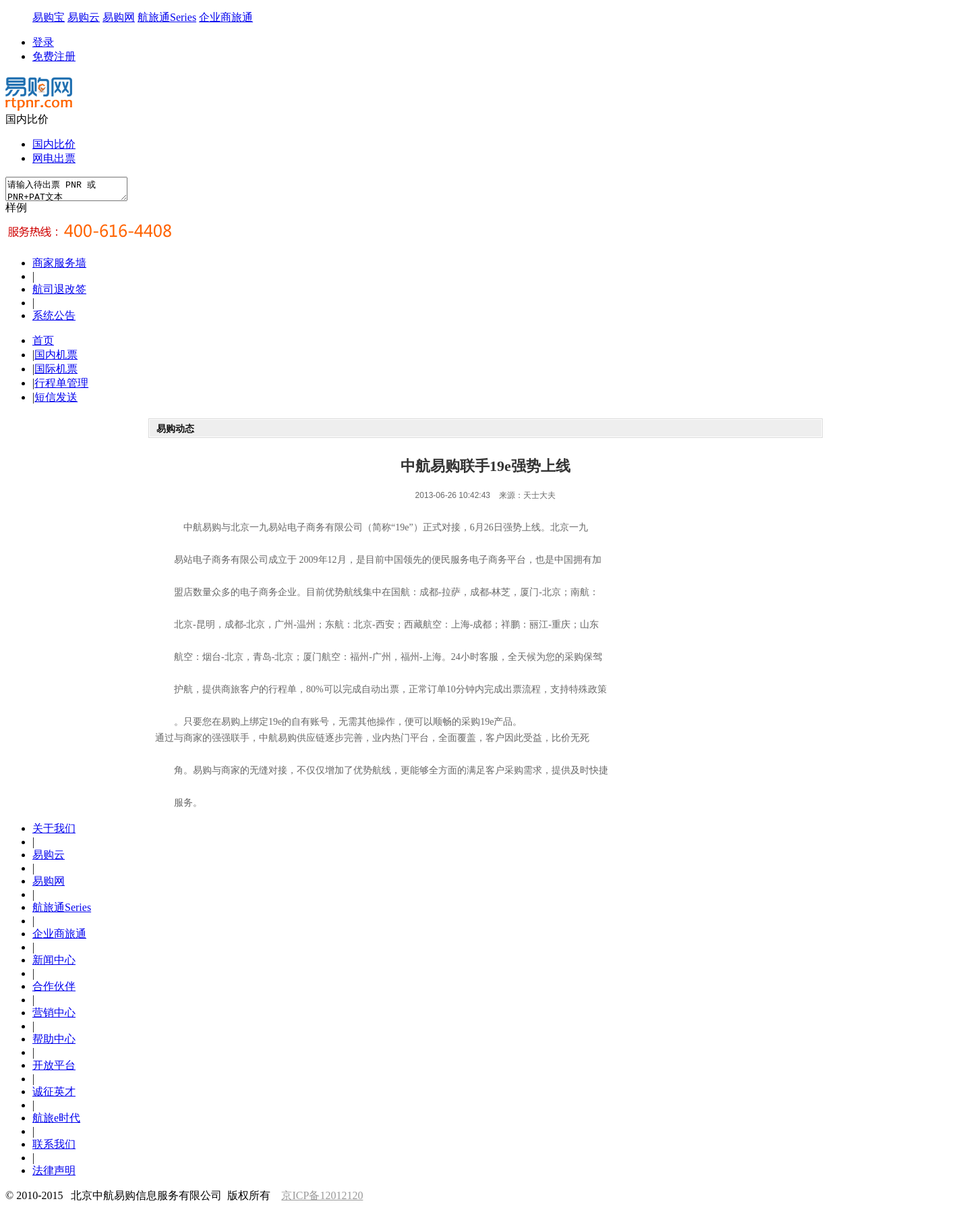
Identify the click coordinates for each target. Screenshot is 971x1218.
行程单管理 (61, 387)
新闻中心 (54, 964)
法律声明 (54, 1174)
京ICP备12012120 (322, 1199)
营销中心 (54, 1016)
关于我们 (54, 832)
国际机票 (56, 373)
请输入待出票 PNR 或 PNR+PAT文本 (73, 191)
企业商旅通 (226, 17)
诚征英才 (54, 1095)
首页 (43, 344)
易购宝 (48, 17)
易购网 (118, 17)
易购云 (83, 17)
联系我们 (54, 1148)
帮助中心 (54, 1043)
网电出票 (54, 158)
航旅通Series (167, 17)
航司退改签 (59, 293)
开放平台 (54, 1069)
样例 (16, 211)
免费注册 (54, 56)
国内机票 (56, 358)
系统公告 (54, 319)
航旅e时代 (56, 1122)
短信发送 (56, 401)
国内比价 (54, 144)
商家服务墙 (59, 267)
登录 (43, 42)
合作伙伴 (54, 990)
